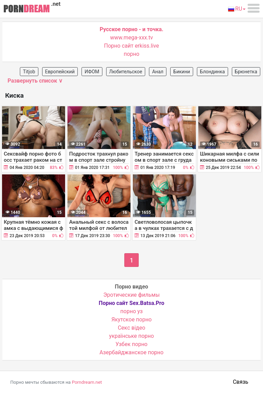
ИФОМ (92, 71)
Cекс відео (131, 327)
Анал (157, 71)
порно (131, 54)
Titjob (29, 71)
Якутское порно (131, 319)
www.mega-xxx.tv (131, 37)
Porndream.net (87, 382)
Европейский (60, 71)
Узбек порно (131, 344)
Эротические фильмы (131, 295)
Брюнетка (246, 71)
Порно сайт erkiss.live (131, 45)
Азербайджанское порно (132, 352)
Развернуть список (35, 80)
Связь (240, 382)
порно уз (131, 311)
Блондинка (212, 71)
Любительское (125, 71)
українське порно (131, 336)
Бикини (181, 71)
